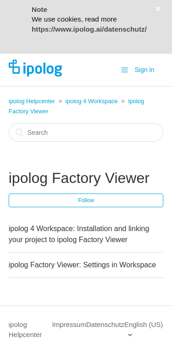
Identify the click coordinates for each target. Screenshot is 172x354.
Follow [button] (86, 200)
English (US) (143, 324)
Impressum (69, 324)
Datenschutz (105, 324)
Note (39, 9)
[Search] (86, 132)
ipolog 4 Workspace (92, 101)
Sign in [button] (144, 69)
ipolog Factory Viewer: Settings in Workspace (82, 265)
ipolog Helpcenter (32, 101)
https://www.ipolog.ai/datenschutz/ (89, 29)
